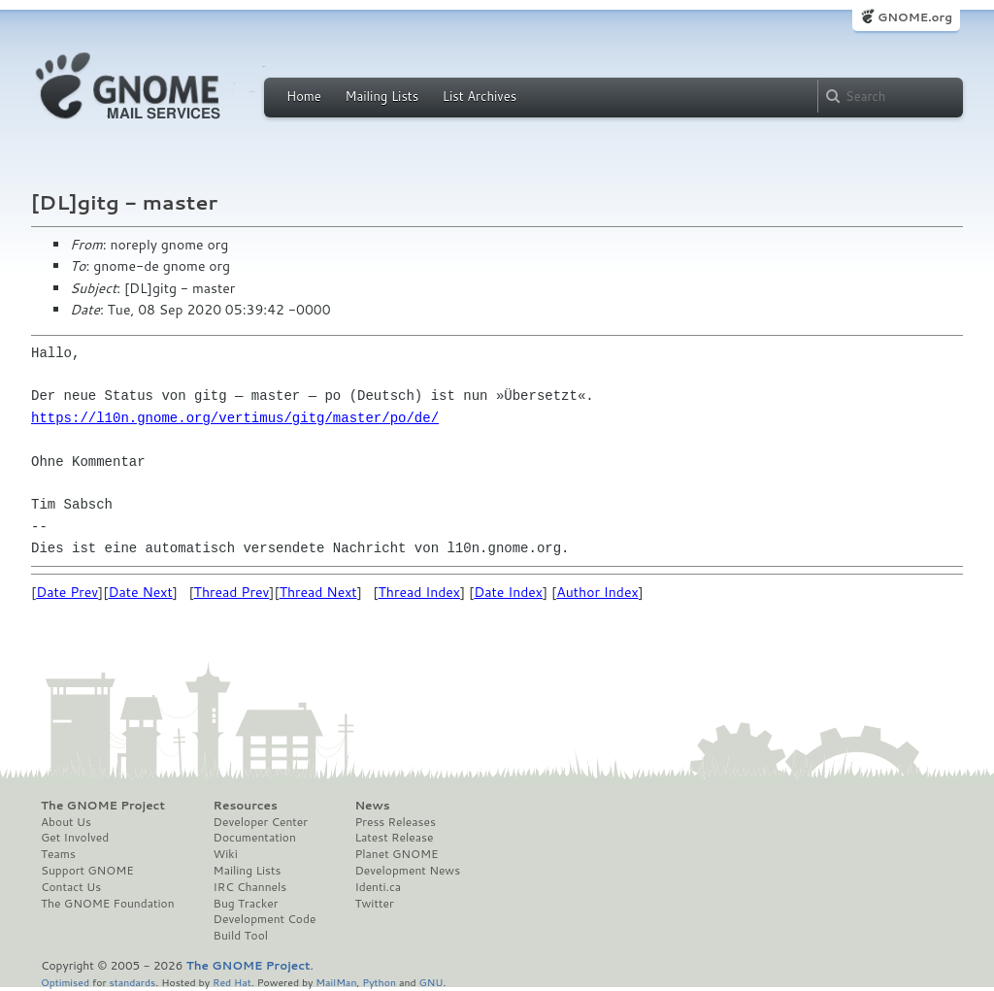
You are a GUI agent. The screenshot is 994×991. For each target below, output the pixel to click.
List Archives (479, 96)
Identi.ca (377, 887)
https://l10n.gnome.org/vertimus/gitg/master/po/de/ (235, 418)
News (371, 805)
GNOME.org (915, 17)
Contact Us (71, 887)
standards (132, 981)
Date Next (140, 592)
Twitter (373, 903)
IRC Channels (250, 887)
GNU (431, 981)
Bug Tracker (246, 903)
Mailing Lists (381, 96)
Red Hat (232, 981)
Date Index (508, 592)
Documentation (255, 837)
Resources (246, 805)
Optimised (65, 981)
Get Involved (75, 837)
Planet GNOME (396, 854)
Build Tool (241, 935)
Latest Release (393, 837)
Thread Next (318, 592)
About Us (66, 822)
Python (379, 981)
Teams (58, 854)
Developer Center (261, 822)
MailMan (335, 981)
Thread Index (420, 592)
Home (303, 96)
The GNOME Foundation (108, 903)
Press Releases (394, 822)
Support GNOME (87, 870)
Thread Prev (232, 592)
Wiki (226, 854)
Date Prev (67, 592)
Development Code (265, 919)
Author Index (597, 592)
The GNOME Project (103, 805)
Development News (407, 870)
